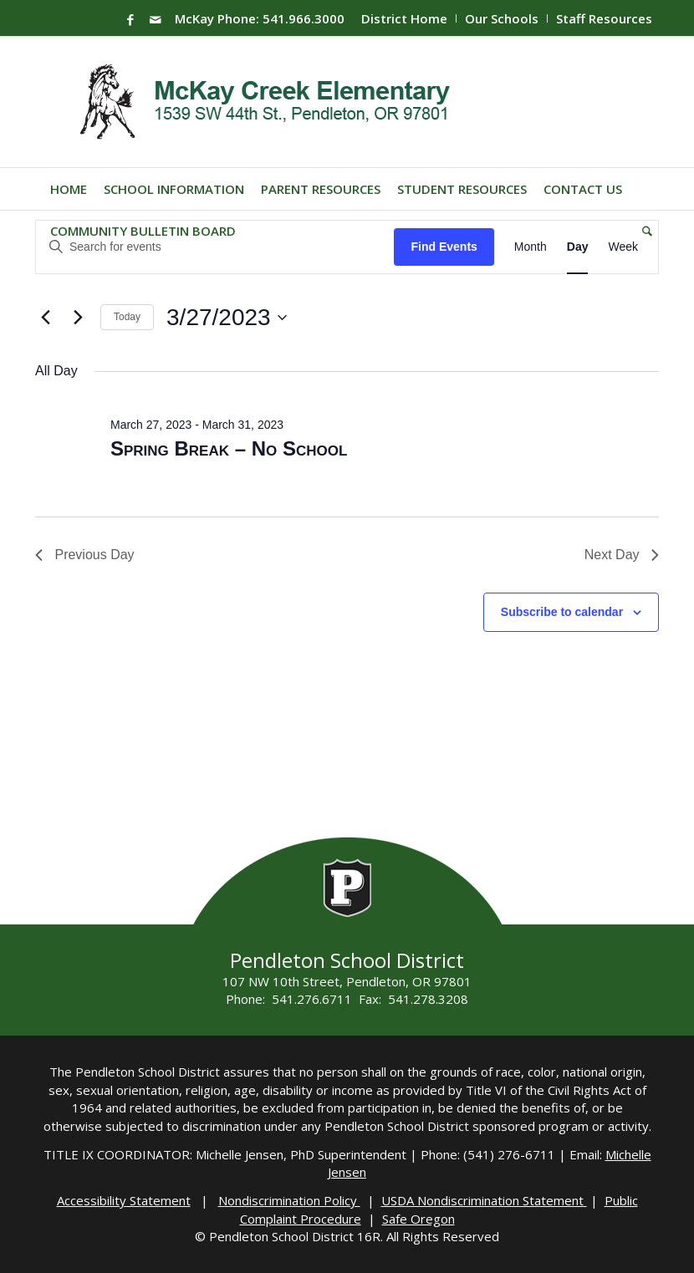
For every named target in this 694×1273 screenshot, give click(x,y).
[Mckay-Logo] (261, 102)
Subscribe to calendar (562, 612)
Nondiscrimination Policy (289, 1200)
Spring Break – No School (228, 448)
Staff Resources (604, 18)
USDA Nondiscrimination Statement (484, 1200)
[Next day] (78, 318)
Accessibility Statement (124, 1200)
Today (127, 317)
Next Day (621, 554)
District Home (404, 18)
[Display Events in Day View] (578, 247)
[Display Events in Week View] (623, 247)
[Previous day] (45, 318)
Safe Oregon (418, 1218)
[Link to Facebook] (130, 19)
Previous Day (85, 554)
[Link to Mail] (155, 19)
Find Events (444, 246)
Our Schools (501, 18)
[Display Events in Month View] (530, 247)
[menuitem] (405, 18)
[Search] (643, 231)
